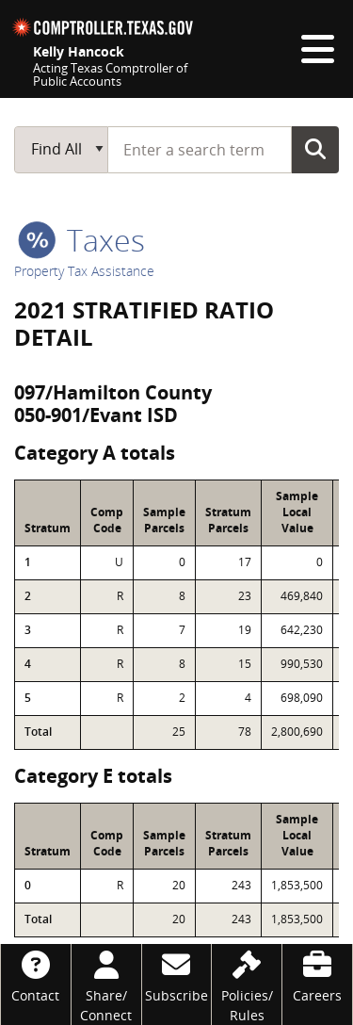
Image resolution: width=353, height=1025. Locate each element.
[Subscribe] (177, 974)
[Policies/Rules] (246, 984)
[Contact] (36, 974)
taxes (81, 240)
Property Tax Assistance (84, 271)
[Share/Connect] (106, 984)
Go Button (315, 148)
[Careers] (317, 974)
